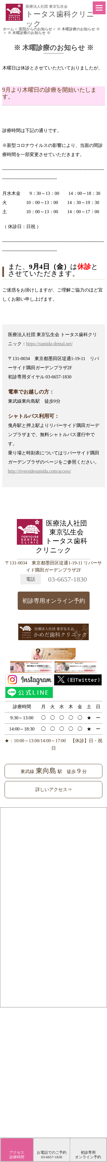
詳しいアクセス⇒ (53, 789)
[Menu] (99, 7)
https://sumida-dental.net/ (49, 343)
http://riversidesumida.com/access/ (39, 471)
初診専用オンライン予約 (53, 601)
